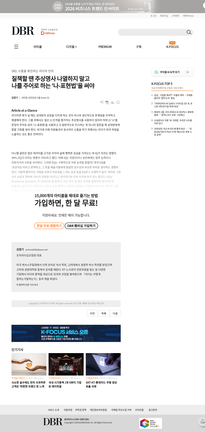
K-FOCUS (172, 47)
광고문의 (153, 409)
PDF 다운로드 (107, 102)
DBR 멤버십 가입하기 (81, 225)
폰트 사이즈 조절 (112, 102)
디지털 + (71, 47)
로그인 (153, 15)
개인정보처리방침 (98, 409)
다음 (115, 313)
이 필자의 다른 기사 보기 (27, 284)
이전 (92, 313)
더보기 (101, 102)
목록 (103, 313)
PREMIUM (105, 47)
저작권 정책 (80, 409)
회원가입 (164, 15)
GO (187, 72)
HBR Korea (188, 15)
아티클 (37, 47)
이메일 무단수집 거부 (121, 409)
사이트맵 (139, 409)
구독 (139, 47)
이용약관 (68, 409)
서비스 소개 (53, 409)
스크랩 (118, 102)
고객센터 (175, 15)
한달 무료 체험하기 (49, 225)
